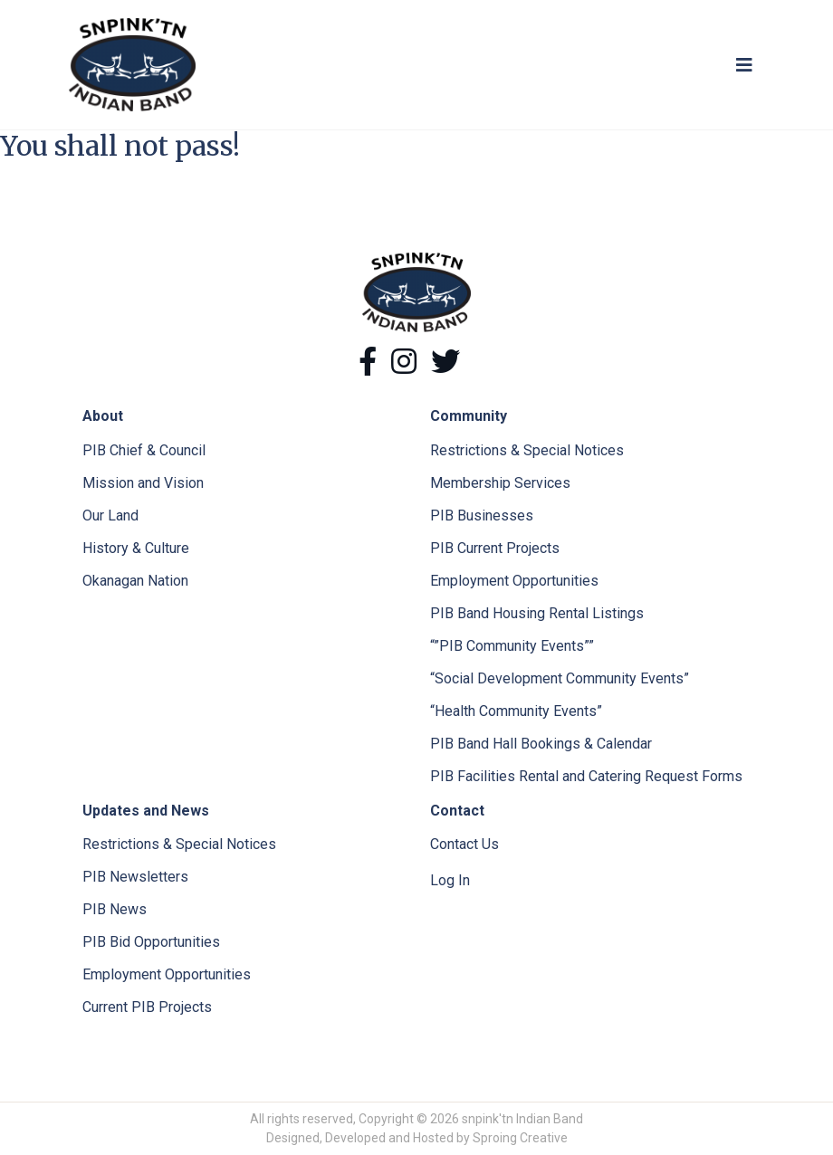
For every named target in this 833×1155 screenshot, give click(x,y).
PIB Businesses (481, 515)
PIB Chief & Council (144, 450)
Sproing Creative (520, 1138)
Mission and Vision (143, 483)
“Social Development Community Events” (559, 678)
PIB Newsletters (135, 876)
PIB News (114, 909)
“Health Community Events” (516, 711)
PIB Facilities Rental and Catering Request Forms (586, 776)
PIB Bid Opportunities (151, 941)
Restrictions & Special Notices (527, 450)
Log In (450, 880)
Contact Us (464, 844)
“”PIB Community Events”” (512, 645)
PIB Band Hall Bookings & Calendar (541, 743)
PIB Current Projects (495, 548)
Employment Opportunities (514, 580)
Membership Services (500, 483)
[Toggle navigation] (744, 65)
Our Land (110, 515)
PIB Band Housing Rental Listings (537, 613)
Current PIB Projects (147, 1007)
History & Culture (135, 548)
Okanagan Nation (135, 580)
